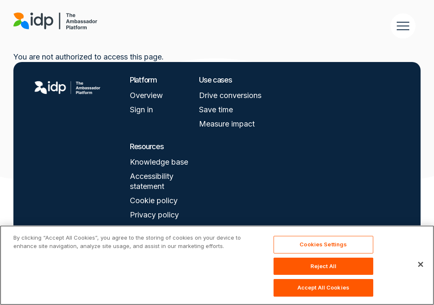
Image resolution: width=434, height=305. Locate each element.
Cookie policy (154, 200)
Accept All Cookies (323, 287)
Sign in (141, 109)
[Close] (420, 264)
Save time (216, 109)
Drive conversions (230, 95)
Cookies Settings (323, 244)
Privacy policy (154, 214)
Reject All (323, 266)
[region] (217, 265)
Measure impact (227, 123)
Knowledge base (159, 162)
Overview (146, 95)
